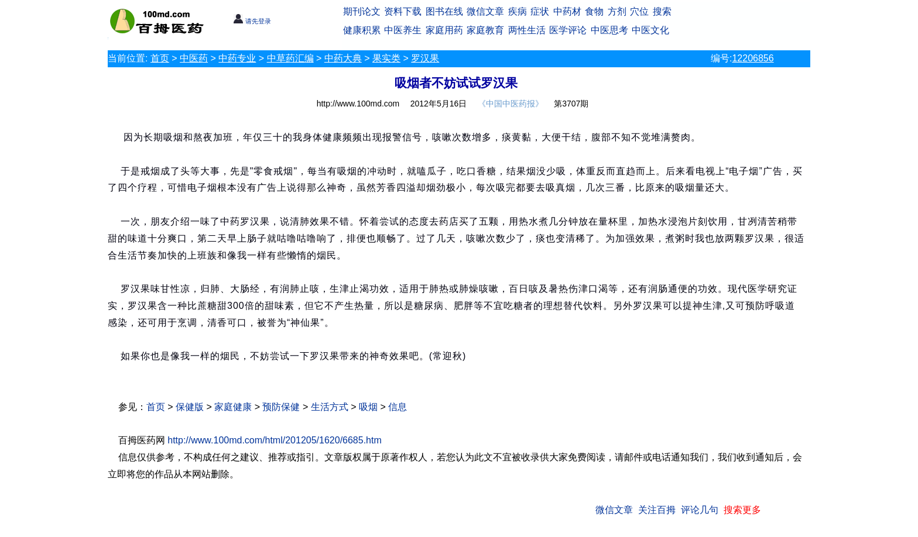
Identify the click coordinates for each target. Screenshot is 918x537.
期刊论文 (362, 11)
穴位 (639, 11)
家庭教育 (485, 30)
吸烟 (368, 407)
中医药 (194, 58)
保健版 (190, 407)
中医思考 (609, 30)
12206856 (752, 58)
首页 (159, 58)
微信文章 (485, 11)
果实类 (386, 58)
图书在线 (444, 11)
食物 (594, 11)
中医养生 (403, 30)
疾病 (517, 11)
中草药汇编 (290, 58)
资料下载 (403, 11)
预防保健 (281, 407)
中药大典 (343, 58)
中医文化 (650, 30)
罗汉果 (425, 58)
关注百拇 (657, 510)
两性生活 (527, 30)
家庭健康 (233, 407)
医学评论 (568, 30)
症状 (539, 11)
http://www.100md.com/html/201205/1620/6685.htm (274, 440)
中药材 (567, 11)
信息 (397, 407)
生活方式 (329, 407)
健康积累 (362, 30)
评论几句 (699, 510)
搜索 (662, 11)
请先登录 (252, 21)
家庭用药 (444, 30)
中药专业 (237, 58)
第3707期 (571, 103)
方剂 (617, 11)
